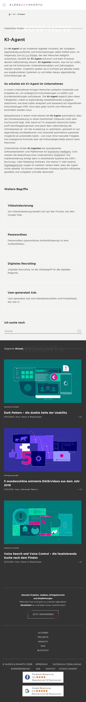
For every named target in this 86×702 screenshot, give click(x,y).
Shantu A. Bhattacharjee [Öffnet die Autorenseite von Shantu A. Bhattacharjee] (18, 417)
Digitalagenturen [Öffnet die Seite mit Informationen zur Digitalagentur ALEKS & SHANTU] (13, 165)
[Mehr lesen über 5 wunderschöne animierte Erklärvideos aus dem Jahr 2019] (66, 489)
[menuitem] (27, 581)
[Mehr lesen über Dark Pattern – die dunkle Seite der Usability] (66, 417)
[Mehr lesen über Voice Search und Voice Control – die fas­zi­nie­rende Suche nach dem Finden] (66, 562)
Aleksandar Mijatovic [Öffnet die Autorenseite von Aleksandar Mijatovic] (16, 489)
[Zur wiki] (14, 14)
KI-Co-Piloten (29, 55)
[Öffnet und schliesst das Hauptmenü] (4, 5)
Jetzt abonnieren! (43, 614)
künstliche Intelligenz (59, 152)
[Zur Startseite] (26, 5)
